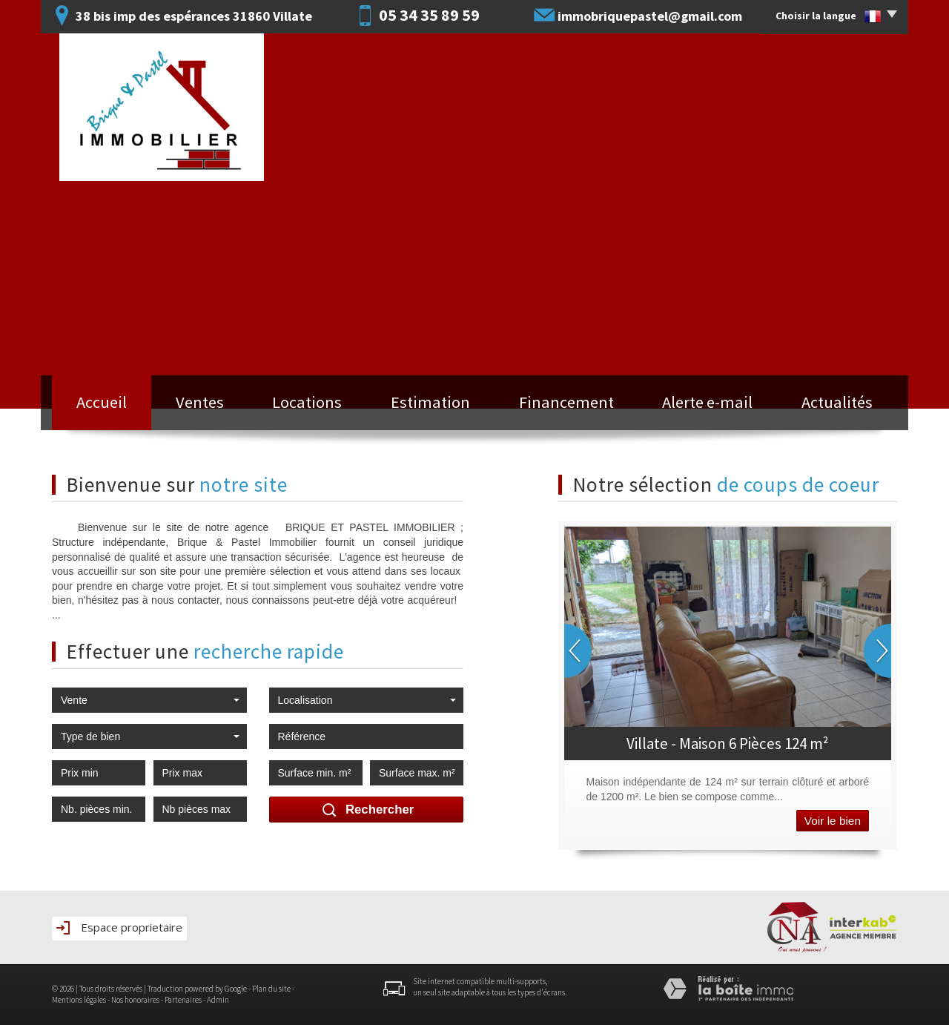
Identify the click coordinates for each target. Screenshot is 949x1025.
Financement (566, 402)
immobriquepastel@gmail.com (650, 15)
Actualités (837, 402)
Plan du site (271, 988)
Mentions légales (79, 1000)
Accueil (101, 402)
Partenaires (183, 1000)
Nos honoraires (135, 1000)
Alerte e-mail (707, 402)
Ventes (200, 402)
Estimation (430, 402)
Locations (307, 402)
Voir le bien (832, 820)
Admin (218, 1000)
